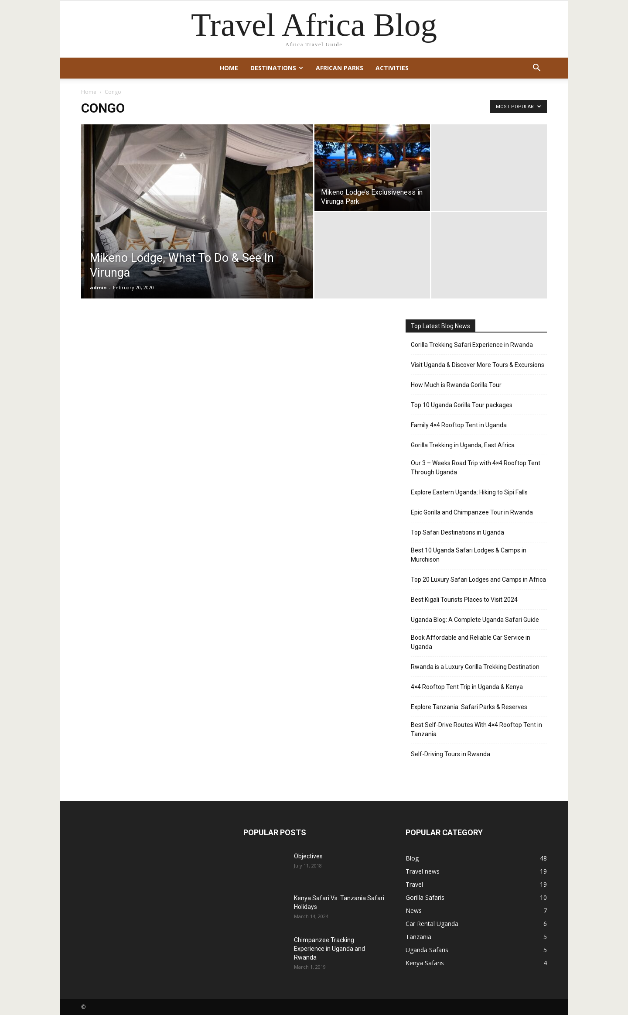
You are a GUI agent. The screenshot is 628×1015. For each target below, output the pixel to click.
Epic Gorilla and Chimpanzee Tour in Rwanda (472, 512)
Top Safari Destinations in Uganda (457, 532)
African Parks (339, 68)
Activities (392, 68)
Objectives (308, 856)
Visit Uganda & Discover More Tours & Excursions (477, 364)
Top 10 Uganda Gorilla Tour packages (461, 404)
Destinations (276, 68)
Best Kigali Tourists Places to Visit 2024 (464, 599)
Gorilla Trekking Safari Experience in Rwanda (472, 344)
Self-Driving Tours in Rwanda (450, 754)
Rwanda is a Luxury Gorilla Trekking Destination (475, 666)
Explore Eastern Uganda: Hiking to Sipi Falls (469, 492)
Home (229, 68)
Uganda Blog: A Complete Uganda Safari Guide (475, 619)
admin (98, 287)
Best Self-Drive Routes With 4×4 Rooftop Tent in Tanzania (476, 729)
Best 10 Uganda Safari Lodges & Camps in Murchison (468, 555)
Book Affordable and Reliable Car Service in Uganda (470, 642)
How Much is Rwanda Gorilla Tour (456, 384)
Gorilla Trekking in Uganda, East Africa (463, 445)
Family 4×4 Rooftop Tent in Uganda (459, 425)
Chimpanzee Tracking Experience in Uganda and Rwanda (329, 948)
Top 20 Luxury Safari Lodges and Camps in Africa (478, 579)
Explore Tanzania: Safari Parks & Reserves (469, 706)
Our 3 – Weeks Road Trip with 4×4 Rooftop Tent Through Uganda (475, 467)
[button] (536, 69)
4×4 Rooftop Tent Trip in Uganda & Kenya (467, 686)
